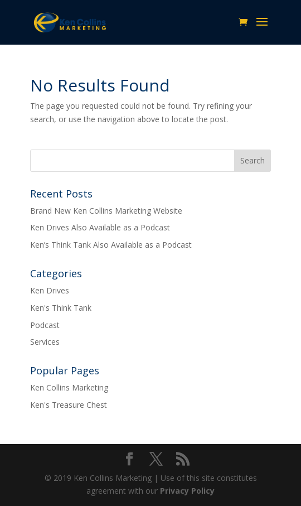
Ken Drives (49, 290)
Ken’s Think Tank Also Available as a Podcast (111, 244)
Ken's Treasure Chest (68, 404)
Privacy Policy (187, 490)
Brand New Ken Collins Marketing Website (106, 210)
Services (45, 341)
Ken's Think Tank (60, 307)
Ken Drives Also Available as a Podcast (100, 227)
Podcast (45, 325)
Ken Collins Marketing (69, 387)
